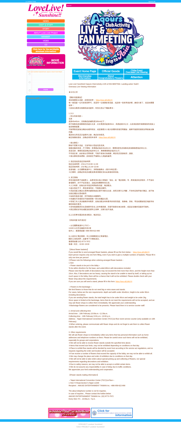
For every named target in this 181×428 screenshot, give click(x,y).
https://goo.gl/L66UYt (104, 100)
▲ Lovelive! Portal (31, 1)
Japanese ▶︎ (151, 1)
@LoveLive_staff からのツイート (39, 98)
